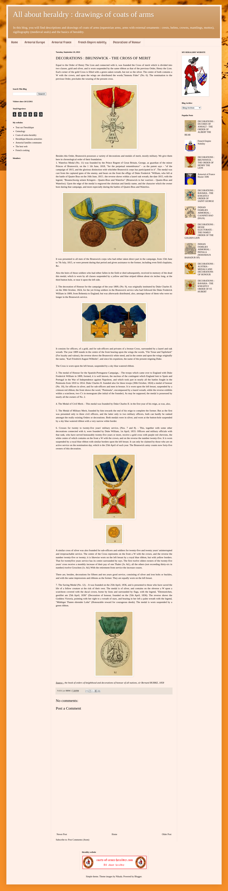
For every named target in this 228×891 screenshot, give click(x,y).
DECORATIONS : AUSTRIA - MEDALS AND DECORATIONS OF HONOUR (206, 269)
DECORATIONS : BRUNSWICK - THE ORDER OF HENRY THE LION (206, 162)
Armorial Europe (35, 42)
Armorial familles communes (29, 142)
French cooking (22, 150)
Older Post (167, 834)
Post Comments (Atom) (78, 840)
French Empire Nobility (204, 142)
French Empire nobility (92, 42)
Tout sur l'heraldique (25, 127)
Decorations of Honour (127, 42)
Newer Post (62, 834)
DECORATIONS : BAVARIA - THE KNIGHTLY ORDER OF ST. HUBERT (206, 286)
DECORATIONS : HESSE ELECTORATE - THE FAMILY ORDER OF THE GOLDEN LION (199, 231)
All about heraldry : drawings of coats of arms (83, 14)
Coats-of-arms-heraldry (26, 135)
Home (14, 42)
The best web (22, 146)
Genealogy (20, 131)
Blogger (137, 876)
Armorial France (61, 42)
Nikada (119, 876)
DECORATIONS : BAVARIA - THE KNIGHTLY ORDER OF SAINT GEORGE (206, 195)
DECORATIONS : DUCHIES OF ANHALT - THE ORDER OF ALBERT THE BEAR (199, 128)
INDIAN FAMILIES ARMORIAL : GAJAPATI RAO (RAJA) (205, 212)
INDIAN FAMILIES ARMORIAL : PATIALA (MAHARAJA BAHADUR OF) (198, 251)
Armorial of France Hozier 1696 (206, 175)
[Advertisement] (114, 806)
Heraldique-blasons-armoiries (29, 139)
